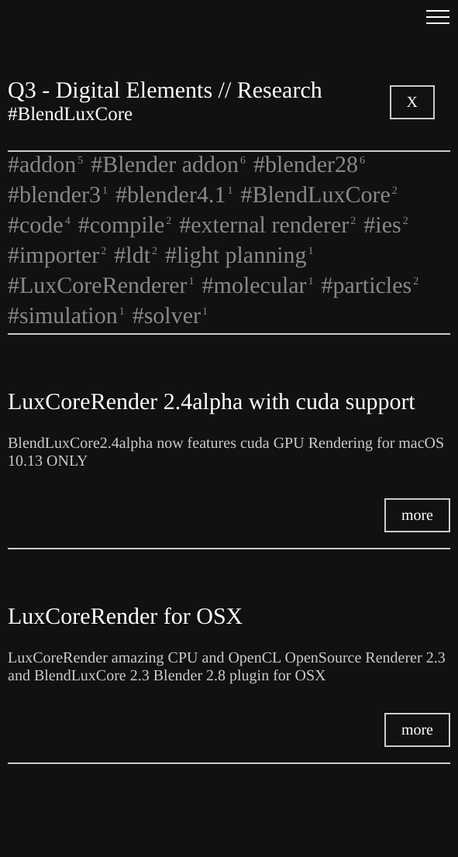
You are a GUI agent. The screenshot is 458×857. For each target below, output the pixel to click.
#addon (45, 164)
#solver (170, 316)
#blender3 (58, 195)
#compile (125, 225)
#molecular (258, 285)
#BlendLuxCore (318, 195)
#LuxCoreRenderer (101, 285)
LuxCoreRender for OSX (125, 616)
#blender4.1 (173, 195)
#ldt (135, 255)
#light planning (239, 255)
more (417, 515)
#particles (370, 285)
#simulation (66, 316)
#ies (385, 225)
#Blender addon (168, 164)
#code (39, 225)
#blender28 (309, 164)
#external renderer (267, 225)
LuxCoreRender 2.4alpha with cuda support (211, 402)
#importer (57, 255)
